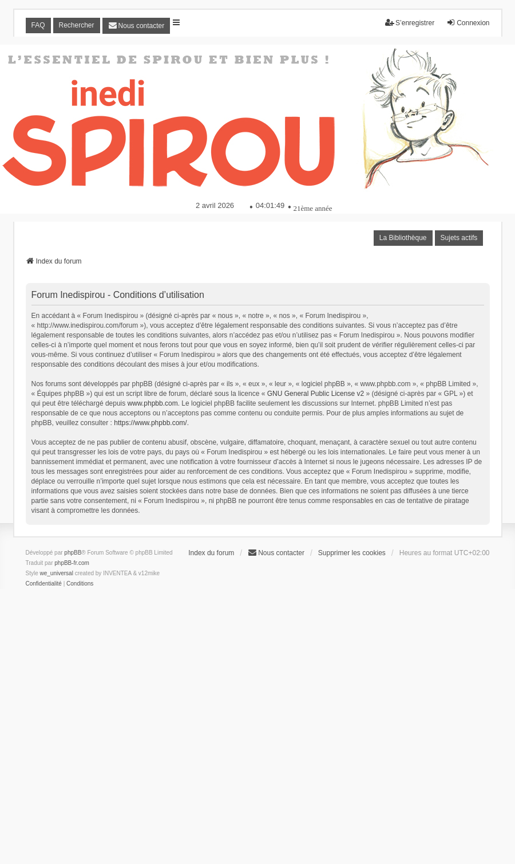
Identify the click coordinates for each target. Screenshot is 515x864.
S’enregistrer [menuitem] (409, 22)
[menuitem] (136, 26)
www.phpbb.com (153, 403)
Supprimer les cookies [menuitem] (352, 553)
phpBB (72, 552)
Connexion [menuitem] (467, 22)
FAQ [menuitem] (38, 25)
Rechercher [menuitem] (76, 25)
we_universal (56, 573)
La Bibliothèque (403, 238)
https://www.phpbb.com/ (150, 423)
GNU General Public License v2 (315, 394)
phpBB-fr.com (71, 563)
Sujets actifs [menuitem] (459, 238)
